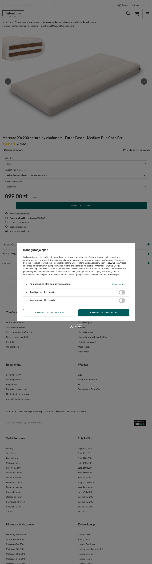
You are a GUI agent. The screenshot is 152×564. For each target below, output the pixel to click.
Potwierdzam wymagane (49, 312)
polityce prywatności (109, 263)
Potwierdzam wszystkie (103, 312)
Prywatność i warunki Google (107, 266)
